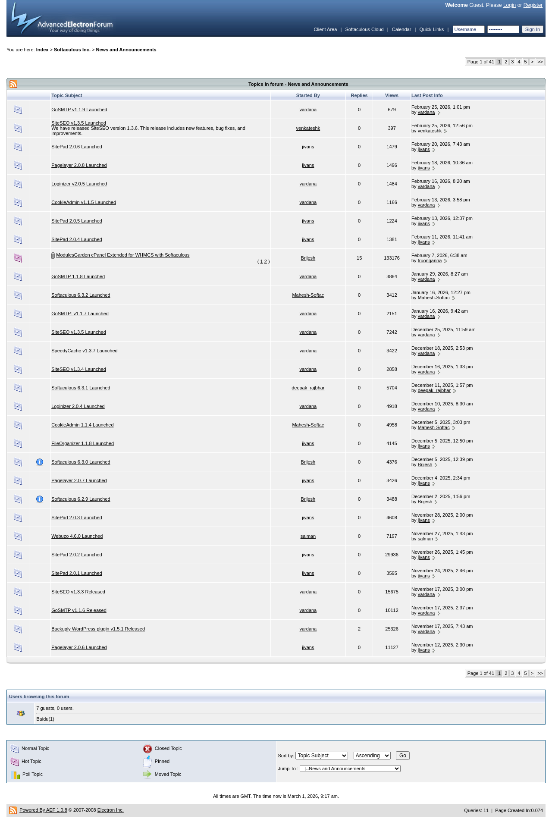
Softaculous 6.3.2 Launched (80, 295)
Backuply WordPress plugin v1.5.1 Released (98, 628)
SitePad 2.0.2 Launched (76, 554)
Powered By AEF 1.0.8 (43, 810)
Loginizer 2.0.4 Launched (78, 406)
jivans (308, 146)
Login (509, 5)
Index (42, 49)
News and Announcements (126, 49)
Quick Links (431, 29)
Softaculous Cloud (364, 29)
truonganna (430, 260)
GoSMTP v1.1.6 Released (79, 610)
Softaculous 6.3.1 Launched (80, 387)
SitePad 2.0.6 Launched (76, 146)
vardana (308, 109)
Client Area (325, 29)
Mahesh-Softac (308, 295)
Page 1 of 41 (480, 61)
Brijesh (308, 257)
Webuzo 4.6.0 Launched (77, 536)
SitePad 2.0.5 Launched (76, 220)
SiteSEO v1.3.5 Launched (78, 122)
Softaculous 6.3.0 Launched (80, 461)
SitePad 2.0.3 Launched (76, 517)
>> (540, 61)
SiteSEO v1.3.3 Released (78, 591)
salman (308, 536)
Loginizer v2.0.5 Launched (79, 183)
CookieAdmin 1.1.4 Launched (82, 424)
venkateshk (308, 128)
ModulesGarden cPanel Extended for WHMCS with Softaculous (122, 254)
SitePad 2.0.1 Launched (76, 573)
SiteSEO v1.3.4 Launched (78, 369)
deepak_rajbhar (308, 387)
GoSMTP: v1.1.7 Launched (80, 313)
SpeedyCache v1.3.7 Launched (84, 350)
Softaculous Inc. (72, 49)
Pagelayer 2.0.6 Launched (79, 647)
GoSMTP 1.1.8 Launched (78, 276)
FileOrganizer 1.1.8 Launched (82, 443)
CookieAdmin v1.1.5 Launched (83, 202)
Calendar (401, 29)
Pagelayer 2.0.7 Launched (79, 480)
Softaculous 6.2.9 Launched (80, 499)
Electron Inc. (110, 810)
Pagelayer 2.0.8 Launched (79, 165)
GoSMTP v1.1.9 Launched (79, 109)
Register (533, 5)
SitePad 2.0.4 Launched (76, 239)
